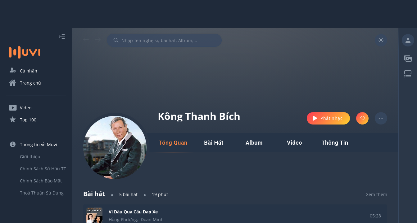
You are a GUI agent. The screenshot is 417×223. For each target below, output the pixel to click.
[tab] (173, 142)
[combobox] (164, 40)
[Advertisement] (208, 14)
